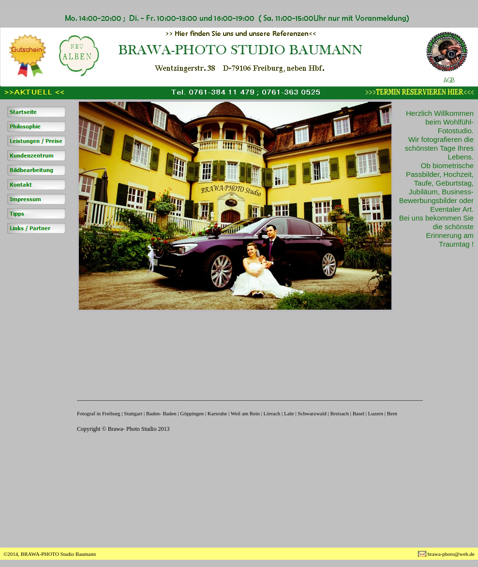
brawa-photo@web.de (451, 554)
